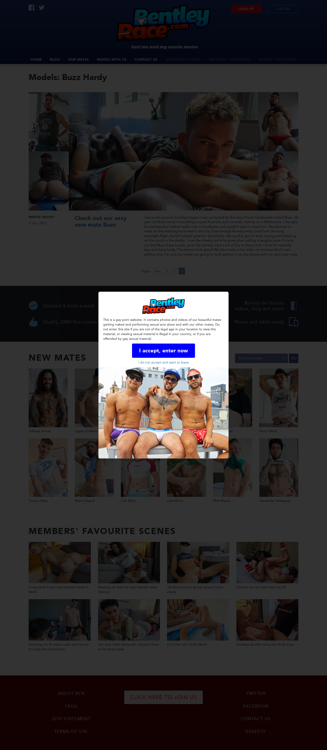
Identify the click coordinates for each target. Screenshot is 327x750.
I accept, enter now (163, 351)
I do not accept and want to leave (163, 362)
